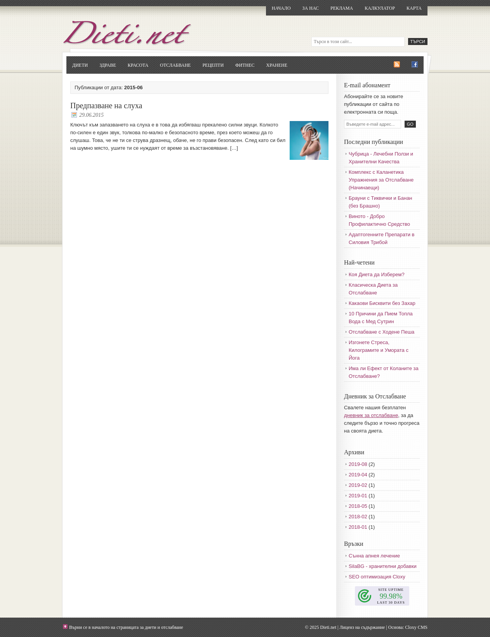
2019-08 (358, 464)
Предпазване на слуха (106, 105)
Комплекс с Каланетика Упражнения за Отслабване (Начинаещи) (381, 179)
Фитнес (244, 65)
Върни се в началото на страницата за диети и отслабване (126, 627)
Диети (80, 65)
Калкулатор (380, 8)
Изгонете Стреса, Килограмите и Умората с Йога (378, 350)
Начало (281, 8)
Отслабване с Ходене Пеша (381, 332)
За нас (310, 8)
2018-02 (358, 516)
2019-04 (358, 475)
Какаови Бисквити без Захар (382, 303)
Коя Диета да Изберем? (377, 274)
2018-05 (358, 506)
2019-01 (358, 496)
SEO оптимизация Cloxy (377, 577)
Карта (414, 8)
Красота (138, 65)
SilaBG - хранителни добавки (383, 566)
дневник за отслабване (371, 415)
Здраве (107, 65)
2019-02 (358, 485)
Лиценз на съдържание (362, 627)
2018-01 (358, 527)
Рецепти (213, 65)
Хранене (276, 65)
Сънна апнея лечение (374, 556)
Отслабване (175, 65)
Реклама (341, 8)
